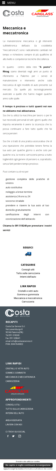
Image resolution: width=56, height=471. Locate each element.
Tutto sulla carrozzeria (28, 273)
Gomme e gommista (28, 294)
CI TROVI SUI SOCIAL (15, 431)
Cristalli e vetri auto (28, 291)
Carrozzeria (28, 301)
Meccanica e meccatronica (28, 298)
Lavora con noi (14, 424)
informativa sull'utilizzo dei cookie (38, 468)
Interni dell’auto (28, 276)
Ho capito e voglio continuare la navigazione (28, 465)
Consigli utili (28, 269)
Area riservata (14, 420)
